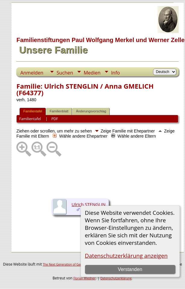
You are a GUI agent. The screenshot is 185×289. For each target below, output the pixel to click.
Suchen (65, 72)
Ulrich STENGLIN (89, 204)
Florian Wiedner (84, 278)
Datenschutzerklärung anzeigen (126, 255)
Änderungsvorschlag (91, 111)
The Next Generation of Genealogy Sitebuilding (75, 264)
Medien (92, 72)
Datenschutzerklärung (115, 278)
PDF (54, 118)
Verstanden (130, 269)
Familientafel (32, 111)
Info (115, 72)
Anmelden (31, 72)
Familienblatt (59, 111)
